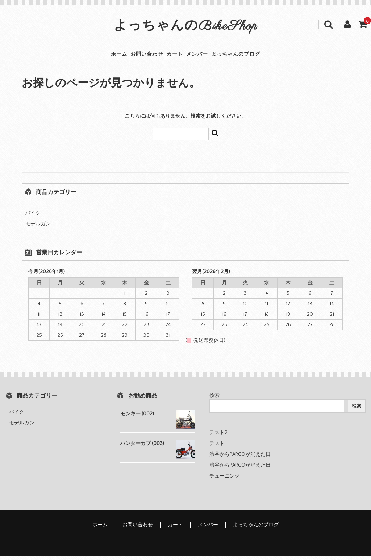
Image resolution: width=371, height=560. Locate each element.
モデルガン (38, 228)
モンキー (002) (137, 418)
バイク (33, 217)
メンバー (209, 56)
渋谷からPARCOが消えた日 (240, 458)
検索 (214, 399)
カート (175, 56)
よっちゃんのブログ (259, 56)
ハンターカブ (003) (142, 447)
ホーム (95, 56)
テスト (217, 447)
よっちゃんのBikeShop (186, 26)
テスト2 (218, 437)
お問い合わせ (135, 56)
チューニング (224, 480)
